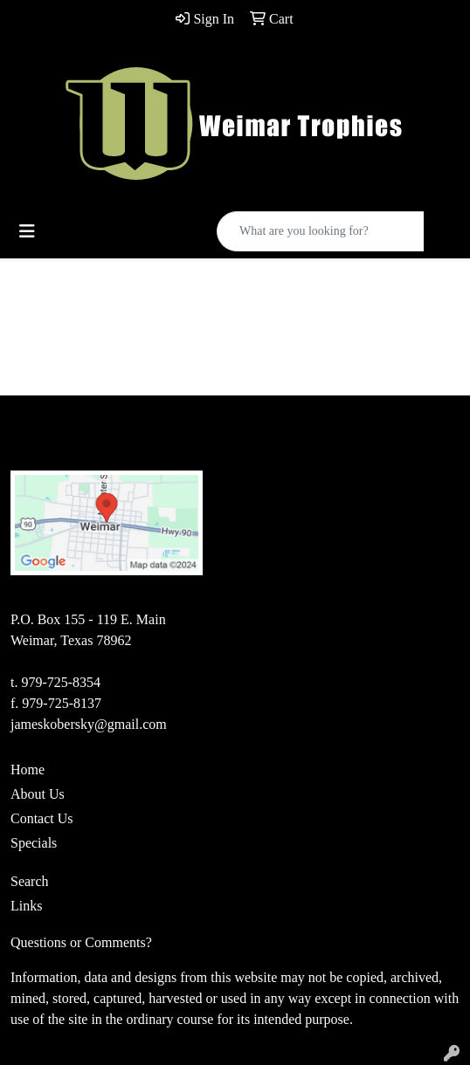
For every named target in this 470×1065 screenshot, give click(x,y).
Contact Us (41, 818)
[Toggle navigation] (27, 231)
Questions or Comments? (81, 942)
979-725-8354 (60, 682)
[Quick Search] (321, 231)
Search (29, 881)
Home (27, 769)
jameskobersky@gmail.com (88, 724)
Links (26, 905)
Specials (33, 842)
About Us (37, 794)
